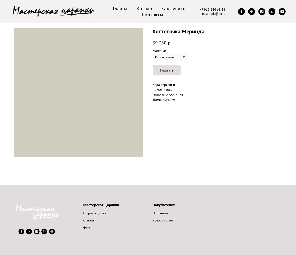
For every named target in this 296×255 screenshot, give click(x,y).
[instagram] (261, 11)
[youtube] (282, 11)
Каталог (145, 9)
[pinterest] (271, 11)
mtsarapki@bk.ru (213, 14)
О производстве (94, 213)
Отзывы (88, 220)
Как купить (173, 9)
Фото (87, 228)
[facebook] (241, 11)
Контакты (152, 15)
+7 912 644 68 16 (212, 9)
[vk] (251, 11)
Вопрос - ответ (163, 220)
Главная (121, 9)
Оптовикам (160, 213)
